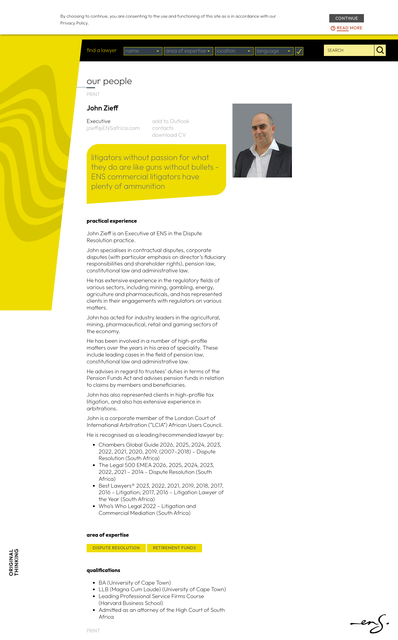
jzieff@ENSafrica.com (113, 127)
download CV (169, 134)
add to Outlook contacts (170, 124)
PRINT (93, 94)
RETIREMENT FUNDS (174, 547)
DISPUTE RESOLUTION (116, 547)
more (349, 28)
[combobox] (143, 51)
